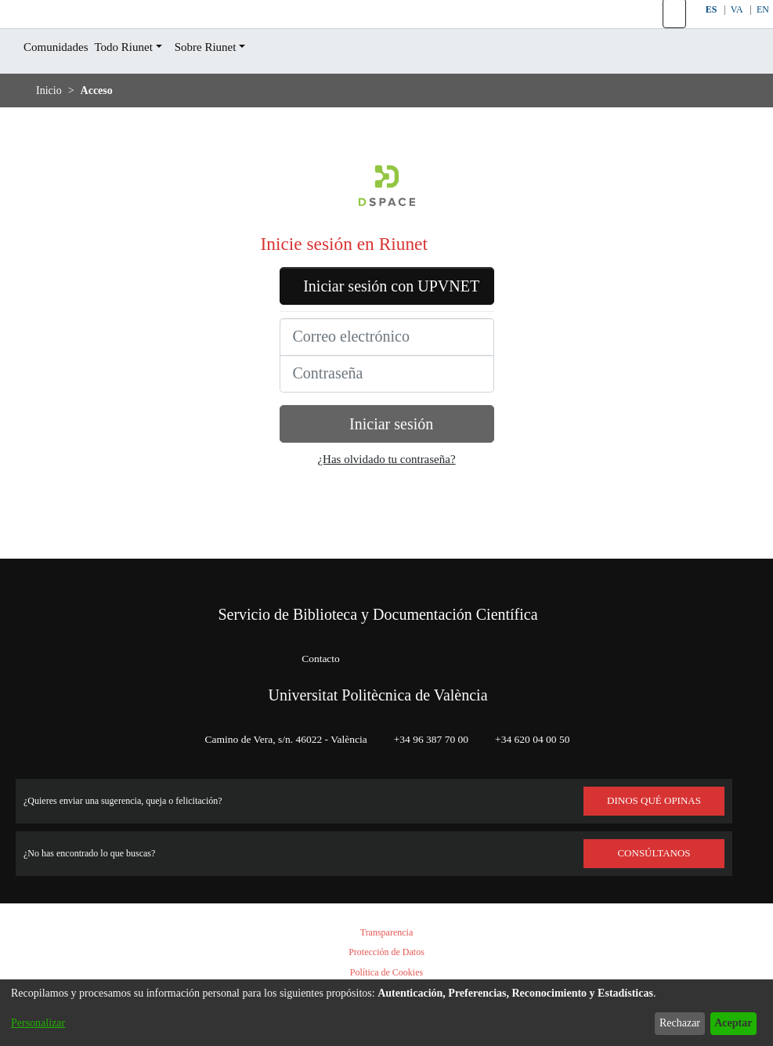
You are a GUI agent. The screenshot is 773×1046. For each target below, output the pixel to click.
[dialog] (386, 1005)
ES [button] (709, 29)
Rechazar (667, 1023)
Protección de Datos (387, 952)
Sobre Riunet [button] (232, 86)
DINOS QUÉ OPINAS (654, 800)
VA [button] (736, 29)
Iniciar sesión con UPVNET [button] (386, 337)
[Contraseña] (387, 436)
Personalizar (42, 1023)
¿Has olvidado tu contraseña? (386, 522)
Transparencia (387, 933)
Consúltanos (654, 853)
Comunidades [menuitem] (61, 86)
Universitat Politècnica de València (378, 695)
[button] (673, 33)
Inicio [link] (49, 129)
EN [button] (763, 29)
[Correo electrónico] (387, 399)
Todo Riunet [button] (140, 86)
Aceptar (729, 1023)
